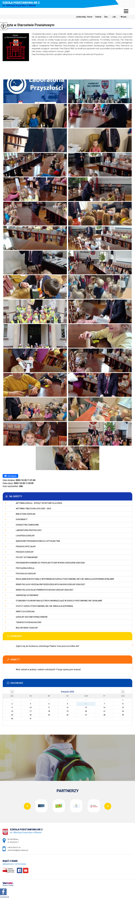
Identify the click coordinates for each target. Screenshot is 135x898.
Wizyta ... (123, 17)
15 (123, 707)
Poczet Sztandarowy (27, 557)
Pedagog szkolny (24, 552)
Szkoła (96, 17)
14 (104, 707)
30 (12, 719)
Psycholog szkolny (26, 574)
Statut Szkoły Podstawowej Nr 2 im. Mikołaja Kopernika (44, 606)
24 (31, 715)
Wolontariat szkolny (27, 628)
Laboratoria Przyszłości (29, 530)
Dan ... (105, 17)
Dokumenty (21, 519)
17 (31, 711)
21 (104, 711)
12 (67, 707)
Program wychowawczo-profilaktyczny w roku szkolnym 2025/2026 (50, 563)
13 (86, 707)
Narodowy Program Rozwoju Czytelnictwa (38, 541)
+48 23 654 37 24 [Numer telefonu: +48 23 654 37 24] (14, 847)
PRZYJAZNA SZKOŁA (25, 568)
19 (67, 711)
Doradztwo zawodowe (27, 525)
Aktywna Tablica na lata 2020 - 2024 (33, 508)
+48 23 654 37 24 (126, 3)
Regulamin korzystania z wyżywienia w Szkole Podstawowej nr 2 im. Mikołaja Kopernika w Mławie (65, 579)
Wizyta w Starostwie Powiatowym (28, 25)
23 (12, 715)
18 (49, 711)
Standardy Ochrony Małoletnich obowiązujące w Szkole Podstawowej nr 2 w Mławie (59, 601)
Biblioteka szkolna (25, 514)
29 (123, 715)
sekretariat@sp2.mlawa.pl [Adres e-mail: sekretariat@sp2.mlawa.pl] (18, 850)
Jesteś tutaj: (81, 17)
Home (89, 17)
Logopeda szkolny (25, 536)
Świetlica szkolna (25, 611)
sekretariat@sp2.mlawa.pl (121, 4)
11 (49, 707)
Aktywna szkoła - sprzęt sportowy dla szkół (39, 503)
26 (67, 715)
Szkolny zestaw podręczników (31, 617)
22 (123, 711)
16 (12, 711)
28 (104, 715)
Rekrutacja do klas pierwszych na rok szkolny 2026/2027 (44, 590)
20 (86, 711)
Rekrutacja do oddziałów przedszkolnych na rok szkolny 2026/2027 (50, 584)
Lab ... (114, 17)
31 (31, 719)
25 (49, 715)
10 (31, 707)
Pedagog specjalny (26, 546)
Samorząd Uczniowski (27, 595)
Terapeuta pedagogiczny (28, 622)
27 (86, 715)
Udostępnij (10, 476)
